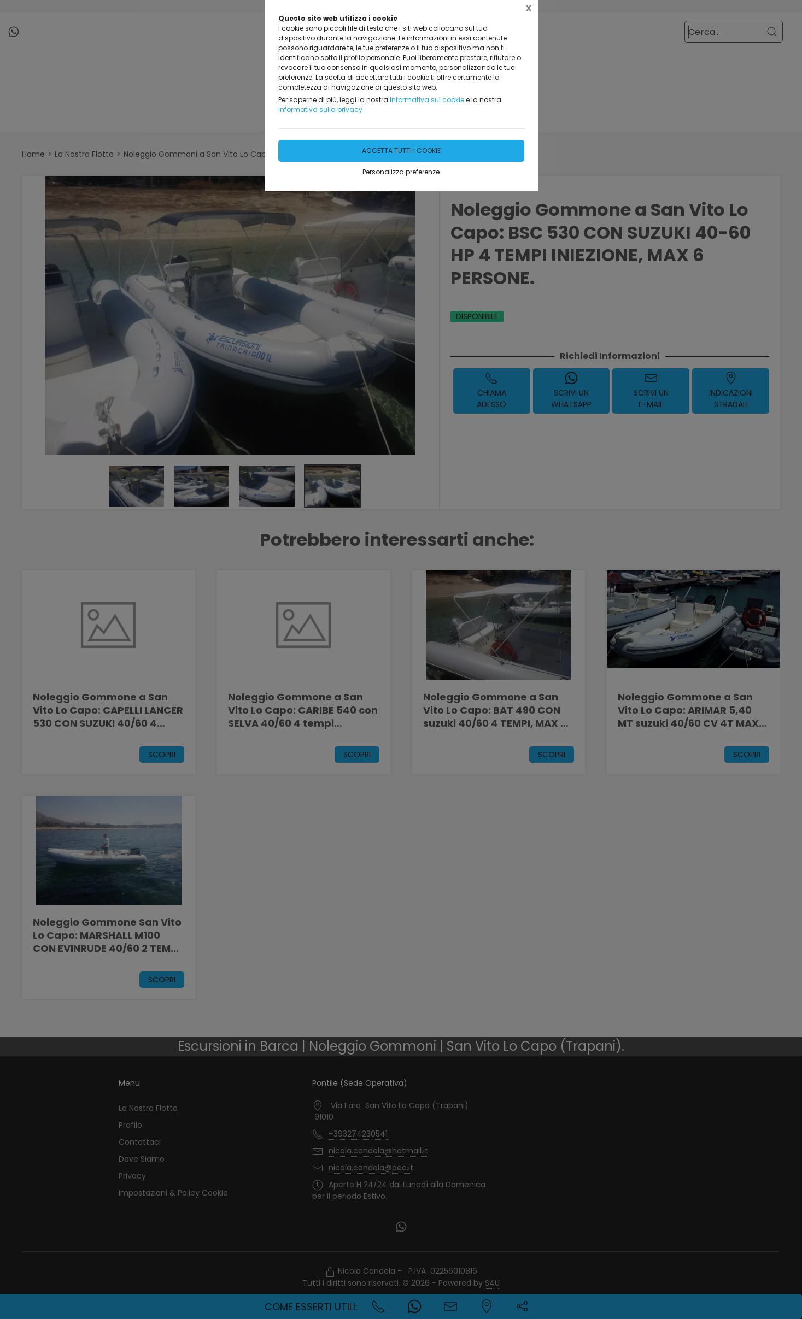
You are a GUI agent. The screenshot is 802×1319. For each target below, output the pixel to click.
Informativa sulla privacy (320, 109)
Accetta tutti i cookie (401, 150)
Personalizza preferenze (401, 171)
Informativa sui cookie (427, 99)
